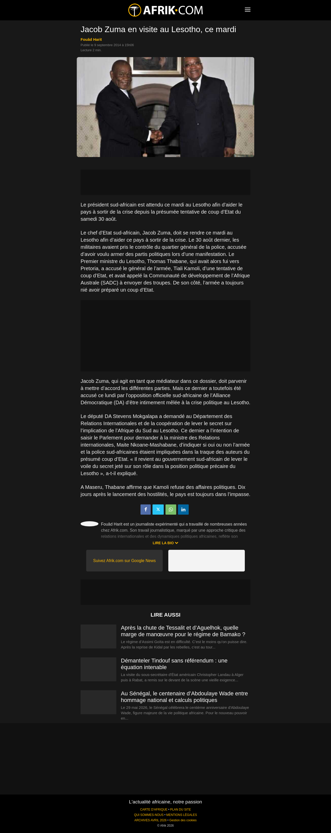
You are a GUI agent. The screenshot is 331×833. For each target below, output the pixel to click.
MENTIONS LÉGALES (181, 815)
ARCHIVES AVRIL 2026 (150, 820)
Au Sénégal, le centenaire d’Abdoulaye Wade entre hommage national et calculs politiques (184, 696)
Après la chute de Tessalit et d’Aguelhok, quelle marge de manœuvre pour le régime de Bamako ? (183, 630)
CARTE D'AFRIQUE (153, 809)
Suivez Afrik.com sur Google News (124, 560)
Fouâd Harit (91, 39)
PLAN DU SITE (180, 809)
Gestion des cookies (183, 820)
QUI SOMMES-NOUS (149, 815)
